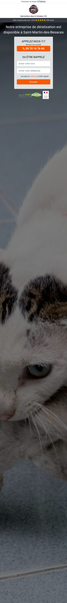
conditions (33, 76)
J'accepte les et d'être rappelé (35, 76)
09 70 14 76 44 (33, 48)
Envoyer (33, 82)
